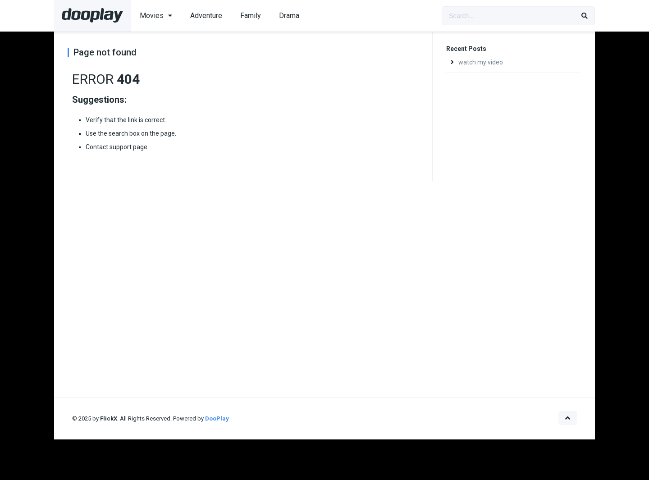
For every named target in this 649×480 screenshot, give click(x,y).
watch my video (480, 62)
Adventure (206, 15)
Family (250, 15)
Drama (289, 15)
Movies (152, 15)
